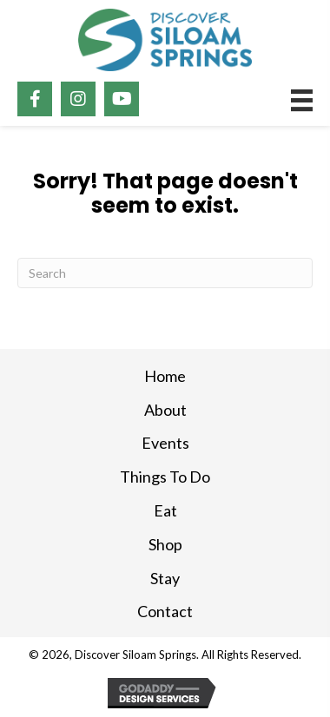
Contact (165, 611)
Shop (165, 544)
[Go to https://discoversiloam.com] (165, 40)
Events (165, 442)
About (165, 409)
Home (165, 375)
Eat (165, 510)
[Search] (165, 273)
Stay (165, 578)
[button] (34, 99)
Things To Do (165, 476)
